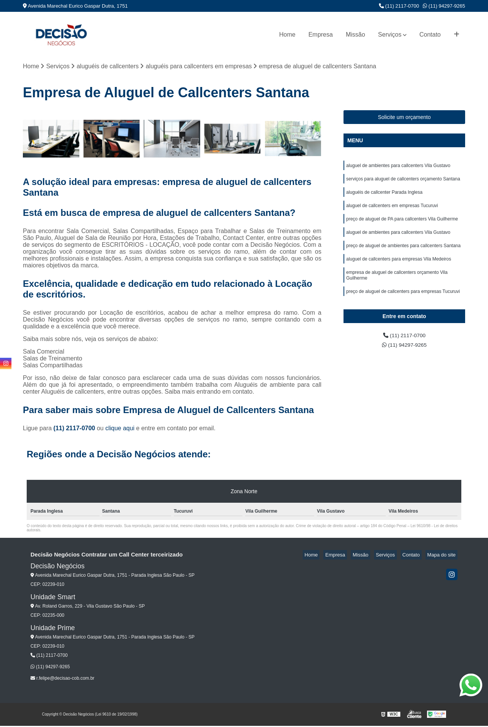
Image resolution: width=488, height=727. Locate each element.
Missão (355, 34)
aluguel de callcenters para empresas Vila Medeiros (398, 269)
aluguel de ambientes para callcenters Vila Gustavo (398, 167)
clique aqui (120, 429)
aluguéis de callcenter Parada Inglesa (384, 196)
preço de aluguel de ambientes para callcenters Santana (403, 254)
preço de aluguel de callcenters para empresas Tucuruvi (403, 304)
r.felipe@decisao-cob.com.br (62, 679)
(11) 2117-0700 (399, 6)
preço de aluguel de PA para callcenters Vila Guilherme (402, 225)
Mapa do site (443, 556)
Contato (430, 34)
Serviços (389, 34)
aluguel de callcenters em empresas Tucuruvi (392, 211)
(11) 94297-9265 (444, 6)
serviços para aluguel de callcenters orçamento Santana (403, 182)
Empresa (320, 34)
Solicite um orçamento (404, 118)
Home (287, 34)
